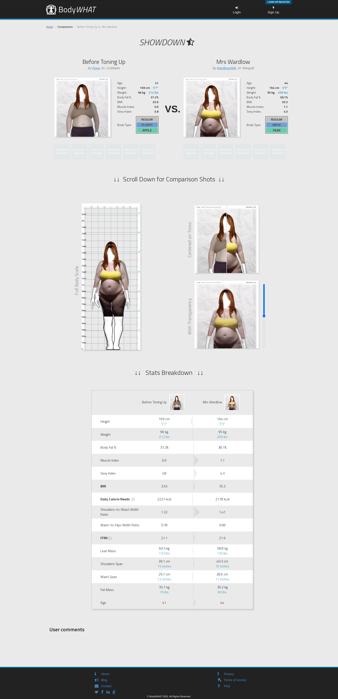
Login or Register (279, 2)
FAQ (227, 686)
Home (49, 26)
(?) (133, 499)
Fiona (96, 68)
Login (237, 10)
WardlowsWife (226, 68)
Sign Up (273, 10)
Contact (106, 686)
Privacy (229, 674)
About (105, 674)
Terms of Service (235, 680)
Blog (104, 680)
